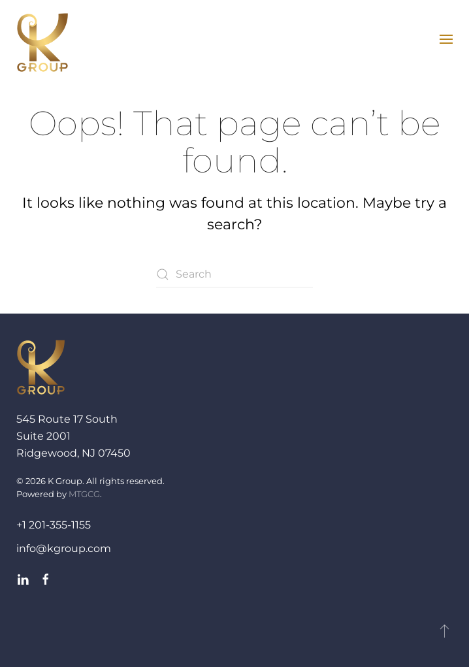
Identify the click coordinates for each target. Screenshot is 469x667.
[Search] (234, 274)
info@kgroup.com (63, 548)
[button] (446, 39)
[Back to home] (42, 42)
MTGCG (84, 494)
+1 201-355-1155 (53, 525)
